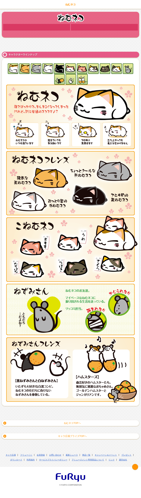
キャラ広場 (11, 455)
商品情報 (104, 27)
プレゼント (126, 455)
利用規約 (31, 460)
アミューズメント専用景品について (88, 460)
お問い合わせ (55, 455)
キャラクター (36, 27)
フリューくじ (26, 455)
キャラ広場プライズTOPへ (72, 436)
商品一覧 (86, 455)
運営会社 (123, 460)
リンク (112, 460)
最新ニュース (72, 455)
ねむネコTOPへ (72, 423)
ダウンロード (16, 460)
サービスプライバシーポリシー (53, 460)
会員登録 (41, 455)
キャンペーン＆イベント (106, 455)
